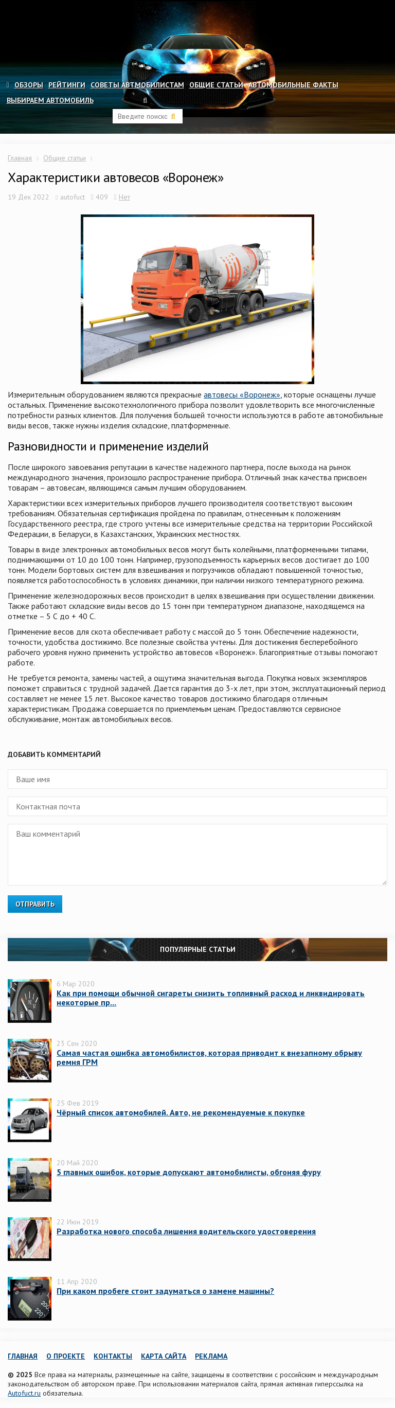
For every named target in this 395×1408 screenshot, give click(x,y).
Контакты (113, 1356)
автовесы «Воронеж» (242, 394)
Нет (124, 197)
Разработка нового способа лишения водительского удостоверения (186, 1231)
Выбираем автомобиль (50, 100)
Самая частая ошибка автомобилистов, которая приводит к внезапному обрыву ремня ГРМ (209, 1057)
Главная (20, 158)
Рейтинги (66, 84)
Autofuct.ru (24, 1393)
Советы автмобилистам (137, 84)
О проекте (65, 1356)
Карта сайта (163, 1356)
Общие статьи (216, 84)
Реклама (211, 1356)
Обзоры (28, 84)
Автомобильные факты (293, 84)
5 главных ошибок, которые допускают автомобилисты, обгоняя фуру (189, 1172)
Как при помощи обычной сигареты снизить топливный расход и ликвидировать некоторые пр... (211, 997)
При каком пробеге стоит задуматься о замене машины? (165, 1291)
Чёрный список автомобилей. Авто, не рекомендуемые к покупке (181, 1112)
